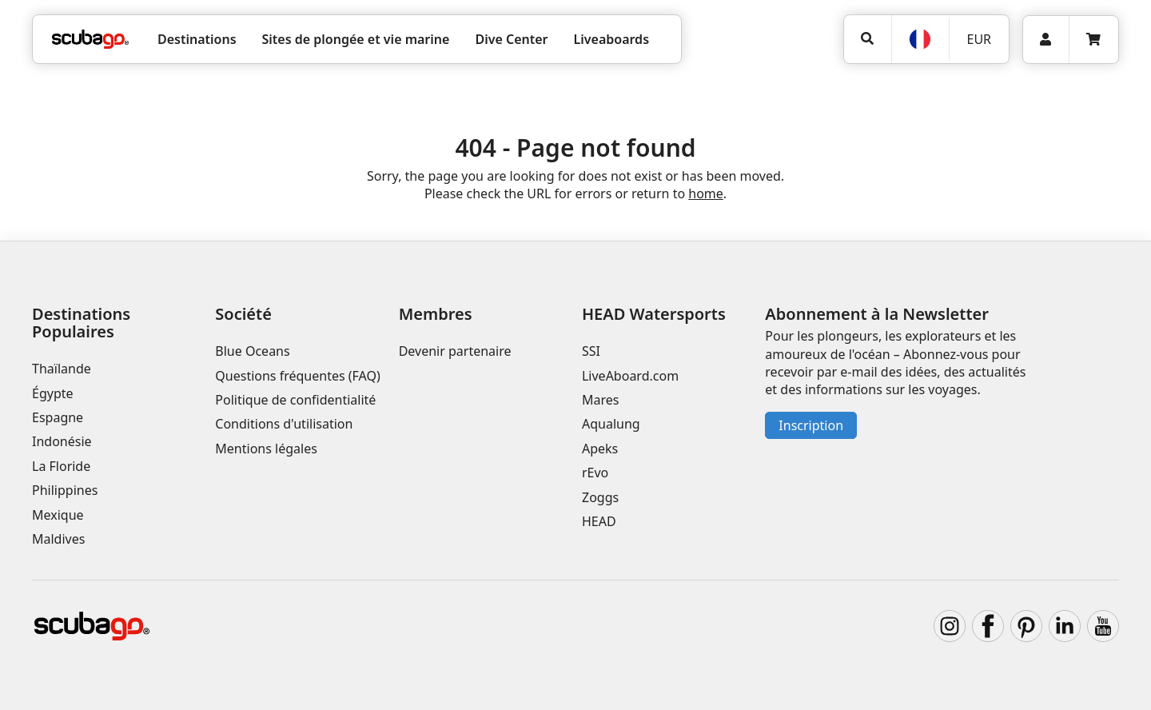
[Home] (90, 39)
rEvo (595, 472)
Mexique (58, 515)
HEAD (599, 521)
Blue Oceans (252, 351)
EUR (978, 39)
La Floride (61, 466)
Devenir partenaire (455, 351)
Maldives (58, 539)
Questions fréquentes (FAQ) (297, 376)
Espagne (57, 417)
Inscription (811, 425)
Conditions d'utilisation (285, 424)
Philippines (65, 490)
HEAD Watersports (654, 314)
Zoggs (600, 497)
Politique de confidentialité (295, 400)
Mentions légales (266, 448)
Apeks (600, 448)
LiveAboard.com (630, 376)
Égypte (53, 393)
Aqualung (611, 424)
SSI (591, 351)
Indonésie (62, 441)
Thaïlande (61, 368)
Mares (600, 400)
